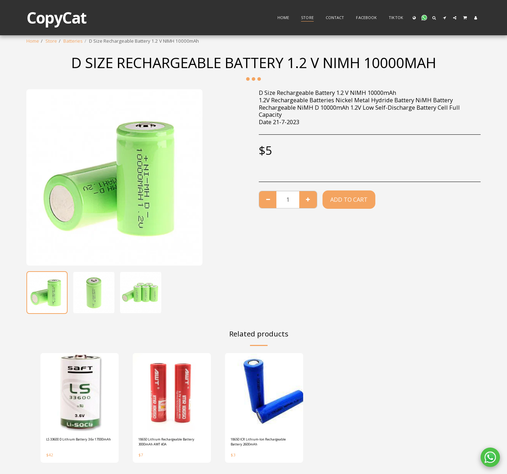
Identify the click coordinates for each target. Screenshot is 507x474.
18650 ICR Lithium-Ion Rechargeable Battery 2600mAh (254, 444)
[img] (79, 392)
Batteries (73, 41)
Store (51, 41)
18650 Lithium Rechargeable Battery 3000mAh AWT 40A (169, 443)
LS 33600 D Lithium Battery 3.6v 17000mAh (74, 443)
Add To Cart (349, 199)
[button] (424, 17)
